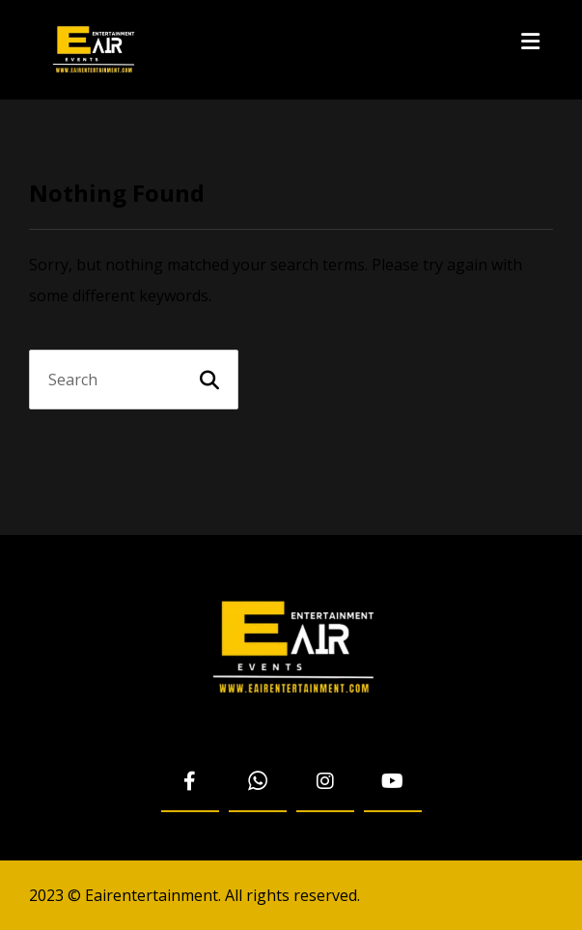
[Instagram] (325, 782)
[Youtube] (393, 782)
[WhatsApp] (258, 782)
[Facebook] (190, 782)
